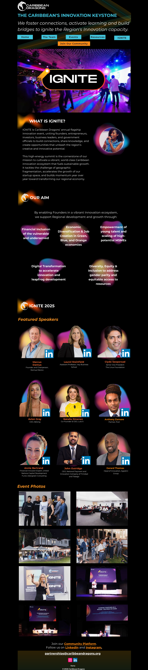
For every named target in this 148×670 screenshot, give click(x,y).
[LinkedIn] (75, 660)
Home (73, 666)
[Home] (25, 37)
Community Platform (80, 643)
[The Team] (49, 37)
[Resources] (98, 37)
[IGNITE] (122, 38)
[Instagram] (70, 660)
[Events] (73, 37)
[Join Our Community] (74, 43)
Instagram (94, 647)
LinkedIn (72, 647)
